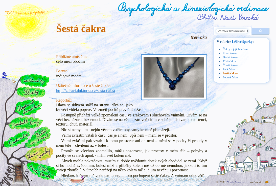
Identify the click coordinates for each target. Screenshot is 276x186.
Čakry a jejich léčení (235, 49)
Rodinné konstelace (28, 107)
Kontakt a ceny (25, 123)
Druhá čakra (230, 57)
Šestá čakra (230, 73)
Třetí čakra (229, 61)
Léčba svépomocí (38, 137)
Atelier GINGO (267, 182)
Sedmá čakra (230, 77)
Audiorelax (17, 139)
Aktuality (34, 80)
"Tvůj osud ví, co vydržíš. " (26, 13)
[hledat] (232, 31)
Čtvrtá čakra (230, 65)
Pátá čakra (229, 69)
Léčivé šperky (242, 42)
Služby (30, 92)
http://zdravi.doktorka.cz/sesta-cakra (85, 90)
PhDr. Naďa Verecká (228, 17)
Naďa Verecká (235, 182)
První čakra (230, 53)
